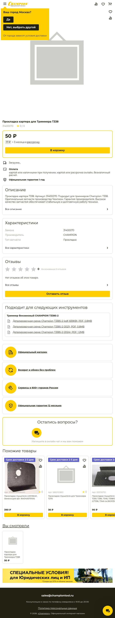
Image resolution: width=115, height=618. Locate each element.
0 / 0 (21, 126)
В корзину (57, 150)
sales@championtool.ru (57, 595)
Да (8, 19)
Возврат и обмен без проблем (36, 370)
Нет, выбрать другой (21, 27)
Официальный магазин (32, 352)
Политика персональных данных (57, 608)
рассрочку (33, 142)
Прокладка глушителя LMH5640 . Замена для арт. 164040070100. (21, 497)
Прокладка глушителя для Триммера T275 (67, 497)
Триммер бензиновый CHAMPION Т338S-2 (33, 315)
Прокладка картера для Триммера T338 (12, 554)
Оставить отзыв (57, 293)
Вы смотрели (15, 525)
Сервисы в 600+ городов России (38, 387)
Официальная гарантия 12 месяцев (39, 405)
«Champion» (44, 613)
